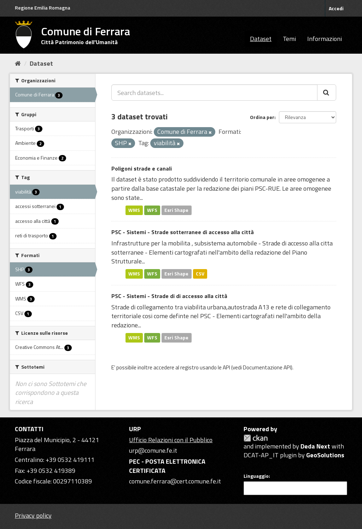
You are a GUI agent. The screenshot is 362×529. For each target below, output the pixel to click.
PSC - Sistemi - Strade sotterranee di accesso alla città (182, 232)
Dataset (261, 38)
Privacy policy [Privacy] (33, 515)
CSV (200, 273)
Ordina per (262, 117)
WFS (152, 210)
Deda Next (315, 446)
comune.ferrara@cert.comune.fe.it (175, 481)
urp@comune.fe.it (153, 450)
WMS (134, 210)
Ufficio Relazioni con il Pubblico (170, 440)
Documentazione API (267, 367)
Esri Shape (176, 210)
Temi (289, 38)
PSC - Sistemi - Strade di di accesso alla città (169, 296)
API (226, 367)
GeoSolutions (325, 455)
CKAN (256, 438)
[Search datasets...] (214, 92)
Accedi (336, 8)
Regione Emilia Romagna (42, 7)
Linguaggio (256, 476)
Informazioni (324, 38)
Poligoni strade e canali (141, 168)
